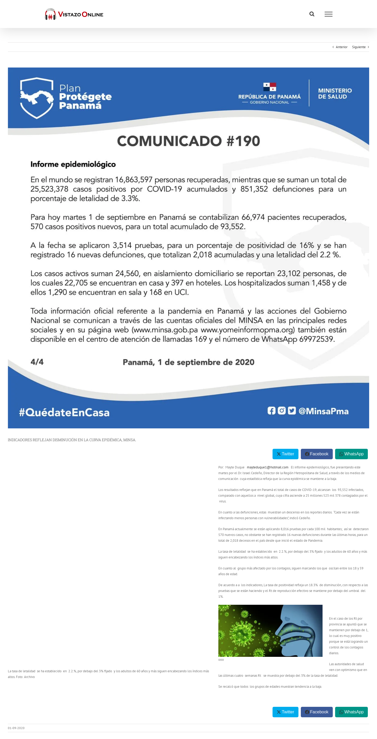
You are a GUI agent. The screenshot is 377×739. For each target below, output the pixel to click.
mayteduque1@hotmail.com (268, 467)
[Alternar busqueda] (311, 13)
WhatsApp (354, 454)
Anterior (341, 47)
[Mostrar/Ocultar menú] (328, 14)
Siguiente (359, 47)
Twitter (288, 454)
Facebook (319, 454)
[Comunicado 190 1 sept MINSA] (188, 248)
